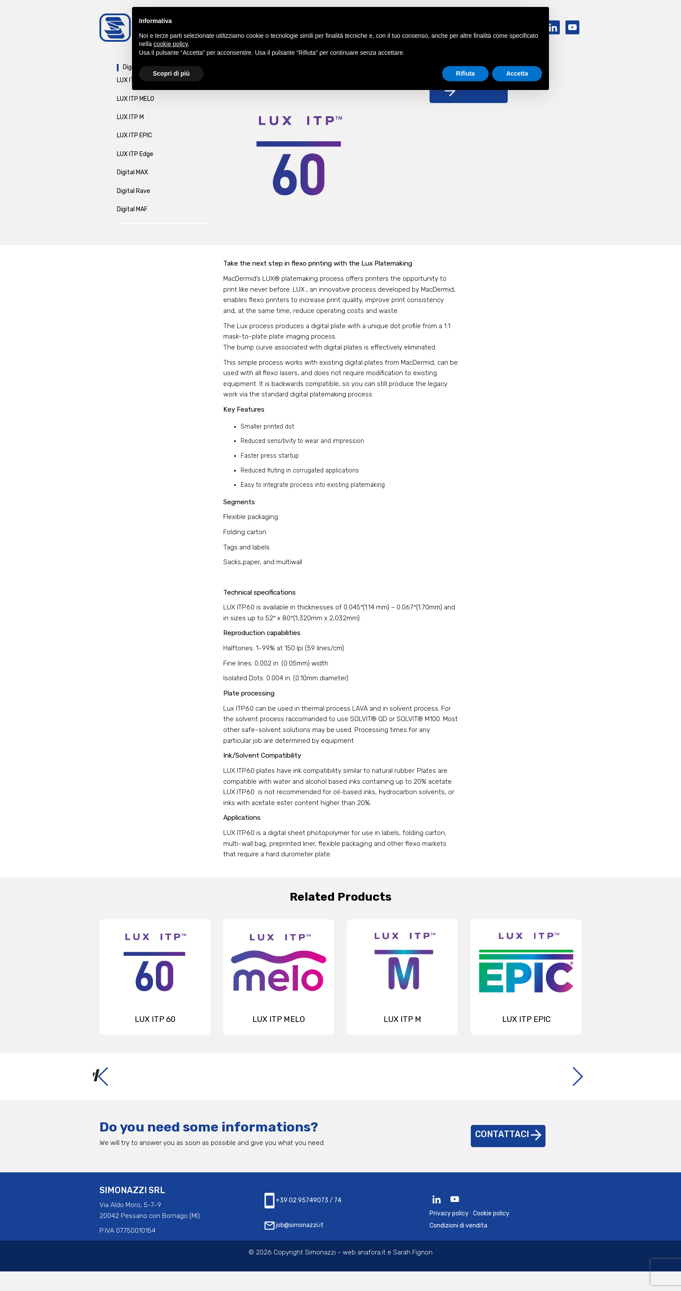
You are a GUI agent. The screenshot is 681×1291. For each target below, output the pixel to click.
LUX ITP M (130, 121)
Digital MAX (132, 176)
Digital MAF (132, 213)
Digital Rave (133, 195)
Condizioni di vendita (458, 1245)
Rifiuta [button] (465, 73)
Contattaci (508, 1154)
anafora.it (371, 1272)
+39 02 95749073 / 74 (302, 1220)
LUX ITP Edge (135, 158)
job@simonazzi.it (294, 1245)
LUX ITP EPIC (134, 139)
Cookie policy (491, 1233)
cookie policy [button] (170, 43)
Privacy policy (449, 1233)
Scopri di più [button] (171, 73)
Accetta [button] (517, 73)
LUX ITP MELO (135, 102)
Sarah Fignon (413, 1272)
